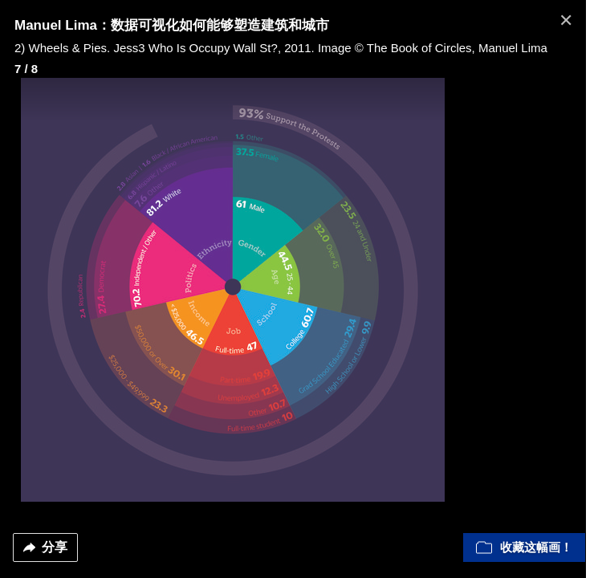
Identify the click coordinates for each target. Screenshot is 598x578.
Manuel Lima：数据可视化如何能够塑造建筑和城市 (171, 25)
